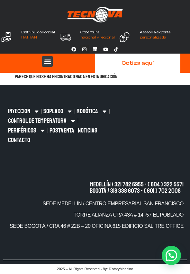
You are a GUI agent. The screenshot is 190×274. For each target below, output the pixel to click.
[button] (47, 61)
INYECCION (24, 111)
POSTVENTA (62, 130)
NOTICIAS (87, 130)
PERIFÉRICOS (27, 130)
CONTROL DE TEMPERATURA (42, 121)
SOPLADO (58, 111)
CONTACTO (19, 140)
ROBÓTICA (92, 111)
